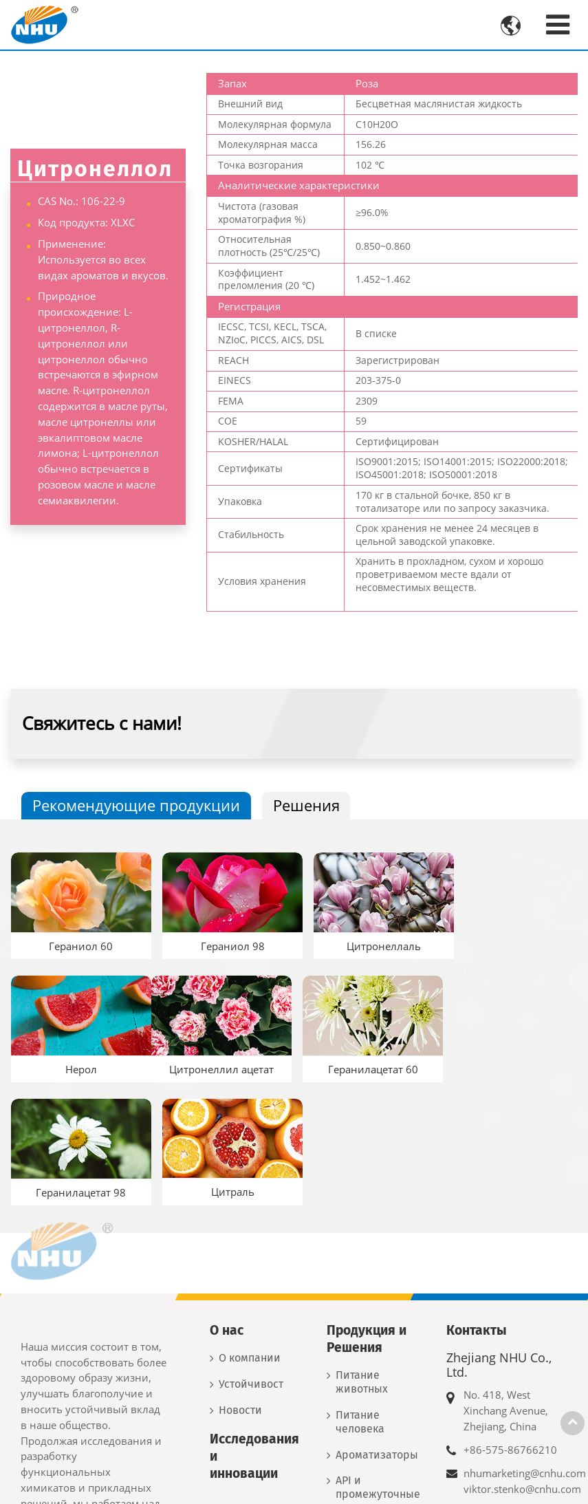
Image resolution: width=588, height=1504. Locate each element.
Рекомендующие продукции (136, 805)
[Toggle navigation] (558, 24)
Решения (306, 805)
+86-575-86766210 (510, 1319)
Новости (240, 1278)
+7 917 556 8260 (505, 1452)
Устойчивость (251, 1253)
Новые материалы (365, 1410)
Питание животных (362, 1251)
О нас (226, 1199)
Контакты (476, 1199)
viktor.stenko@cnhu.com (522, 1357)
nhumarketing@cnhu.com (525, 1342)
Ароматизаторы (377, 1323)
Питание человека (360, 1291)
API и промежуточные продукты (378, 1363)
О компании (250, 1227)
